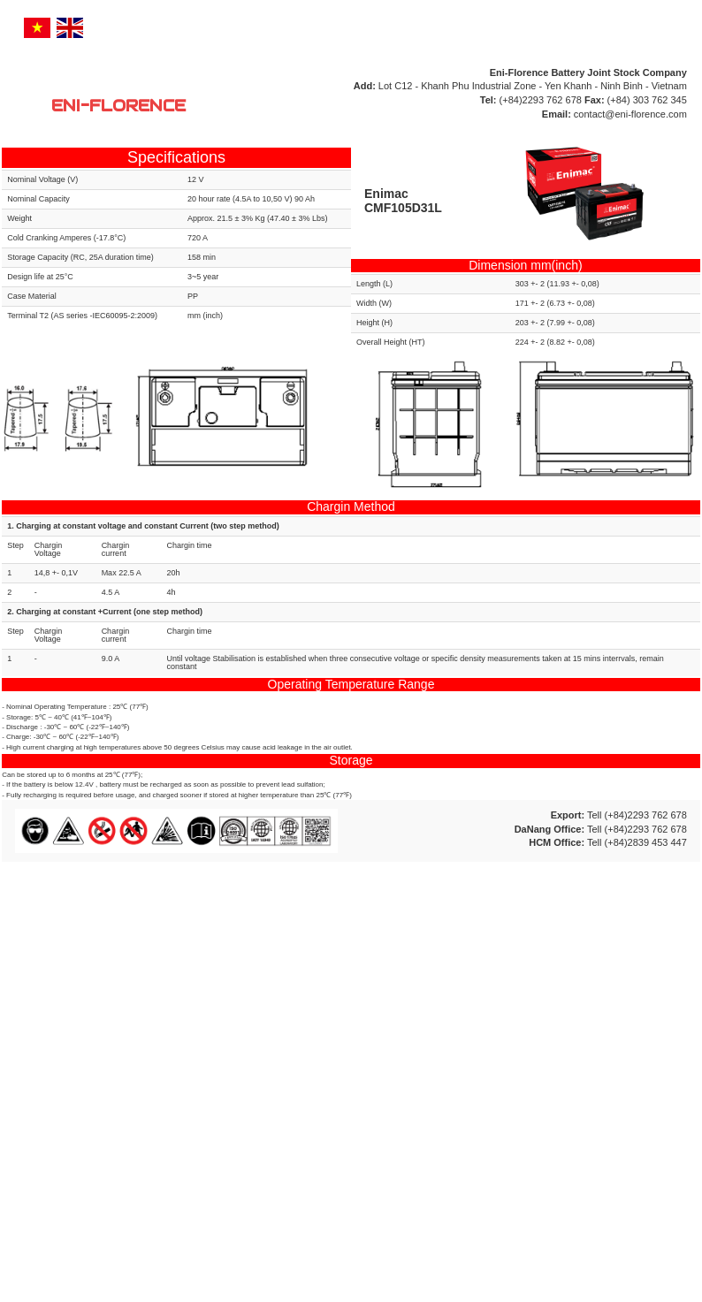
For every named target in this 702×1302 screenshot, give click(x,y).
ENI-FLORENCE (118, 105)
